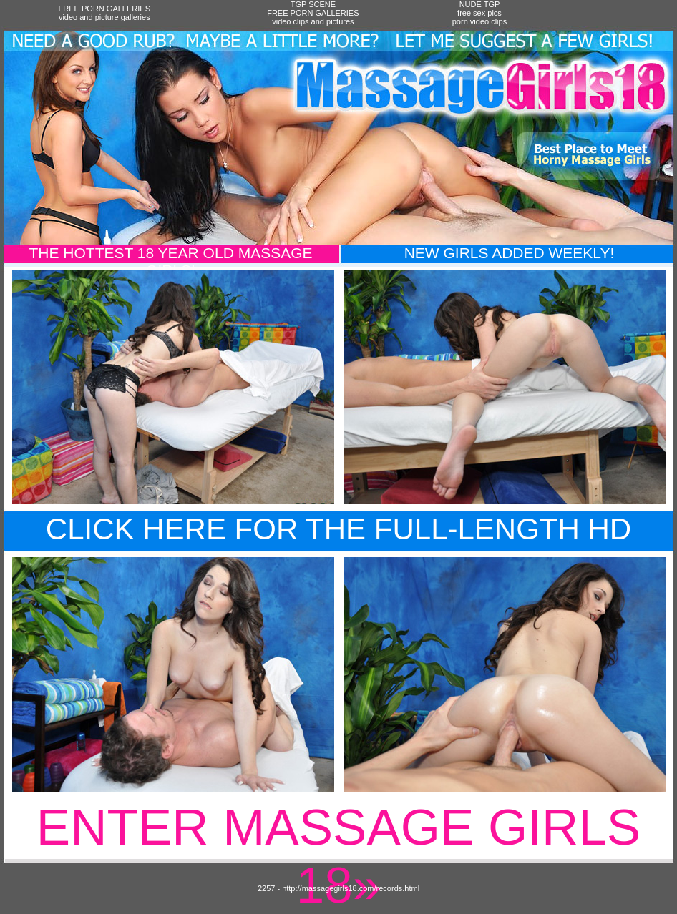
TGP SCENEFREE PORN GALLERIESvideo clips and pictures (313, 13)
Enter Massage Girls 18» (338, 856)
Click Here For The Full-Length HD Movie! (338, 546)
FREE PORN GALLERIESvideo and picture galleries (104, 12)
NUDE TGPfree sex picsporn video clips (479, 13)
